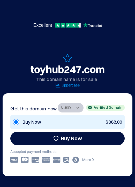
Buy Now (67, 138)
